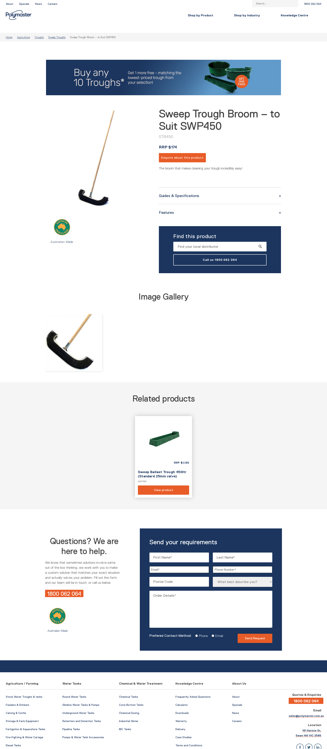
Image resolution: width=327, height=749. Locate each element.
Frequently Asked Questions (192, 687)
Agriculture (23, 27)
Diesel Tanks (13, 736)
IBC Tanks (125, 719)
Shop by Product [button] (61, 15)
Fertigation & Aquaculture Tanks (25, 719)
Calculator (181, 695)
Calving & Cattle (16, 703)
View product (163, 447)
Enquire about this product (182, 148)
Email (217, 627)
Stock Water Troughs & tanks (24, 687)
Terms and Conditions (188, 736)
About (9, 3)
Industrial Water (128, 711)
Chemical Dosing (129, 703)
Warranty (181, 711)
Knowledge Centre (155, 15)
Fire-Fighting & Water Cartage (24, 728)
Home (9, 27)
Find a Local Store (304, 15)
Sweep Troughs (56, 27)
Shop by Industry (107, 15)
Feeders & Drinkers (17, 695)
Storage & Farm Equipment (22, 711)
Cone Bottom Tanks (131, 695)
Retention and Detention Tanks (81, 711)
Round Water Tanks (74, 687)
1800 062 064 (312, 3)
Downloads (182, 703)
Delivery (180, 719)
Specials (24, 3)
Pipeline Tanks (71, 719)
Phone (202, 627)
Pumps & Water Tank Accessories (83, 728)
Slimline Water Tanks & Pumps (80, 695)
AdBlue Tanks (14, 744)
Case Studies (183, 728)
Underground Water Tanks (78, 703)
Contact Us (270, 15)
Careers (52, 3)
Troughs (39, 27)
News (38, 3)
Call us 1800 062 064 (220, 250)
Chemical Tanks (128, 687)
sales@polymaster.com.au (306, 706)
